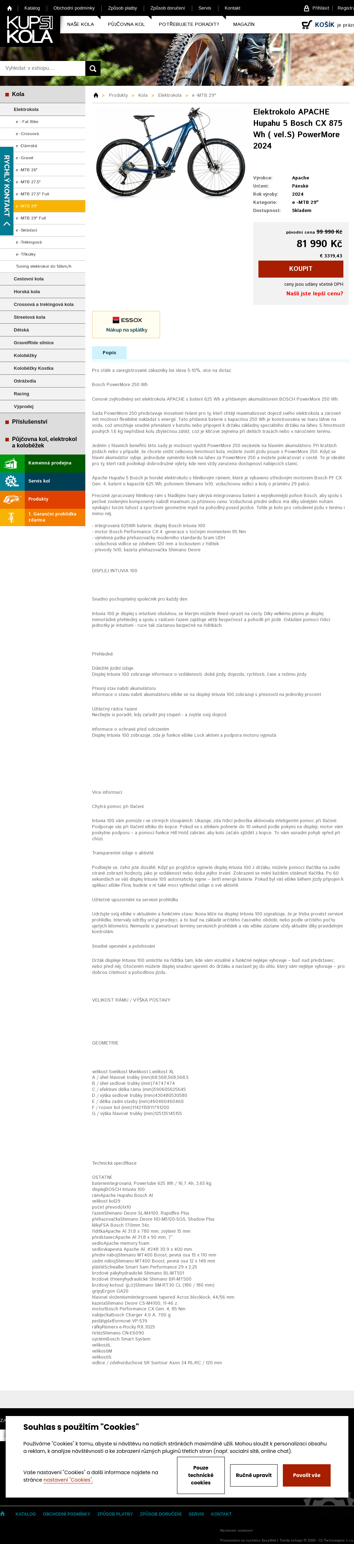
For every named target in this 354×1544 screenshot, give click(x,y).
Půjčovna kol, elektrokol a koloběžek (44, 442)
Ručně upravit (254, 1475)
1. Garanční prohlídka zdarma (52, 517)
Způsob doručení (167, 8)
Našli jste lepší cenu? (314, 294)
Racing (21, 393)
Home (10, 8)
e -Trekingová (29, 242)
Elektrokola (26, 109)
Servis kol (39, 481)
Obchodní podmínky (74, 8)
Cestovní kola (29, 279)
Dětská (21, 330)
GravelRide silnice (34, 342)
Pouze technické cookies (201, 1475)
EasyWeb (269, 1540)
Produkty (38, 499)
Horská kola (27, 291)
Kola (18, 94)
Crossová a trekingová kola (44, 304)
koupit (301, 269)
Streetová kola (29, 317)
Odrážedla (25, 381)
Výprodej (24, 406)
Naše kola (80, 24)
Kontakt (232, 8)
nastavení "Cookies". (68, 1479)
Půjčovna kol (126, 24)
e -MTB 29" (27, 206)
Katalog (32, 8)
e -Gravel (24, 158)
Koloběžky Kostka (33, 368)
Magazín (244, 24)
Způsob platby (122, 8)
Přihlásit (321, 8)
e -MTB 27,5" (28, 182)
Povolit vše (306, 1475)
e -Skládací (26, 230)
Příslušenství (29, 422)
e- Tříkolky (26, 254)
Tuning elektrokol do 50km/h (44, 266)
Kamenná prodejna (50, 463)
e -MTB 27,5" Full (32, 194)
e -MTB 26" (27, 170)
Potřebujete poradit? (189, 24)
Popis (109, 352)
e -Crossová (27, 134)
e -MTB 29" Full (31, 218)
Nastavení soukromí (236, 1530)
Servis (205, 8)
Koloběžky (25, 355)
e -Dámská (26, 146)
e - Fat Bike (27, 122)
